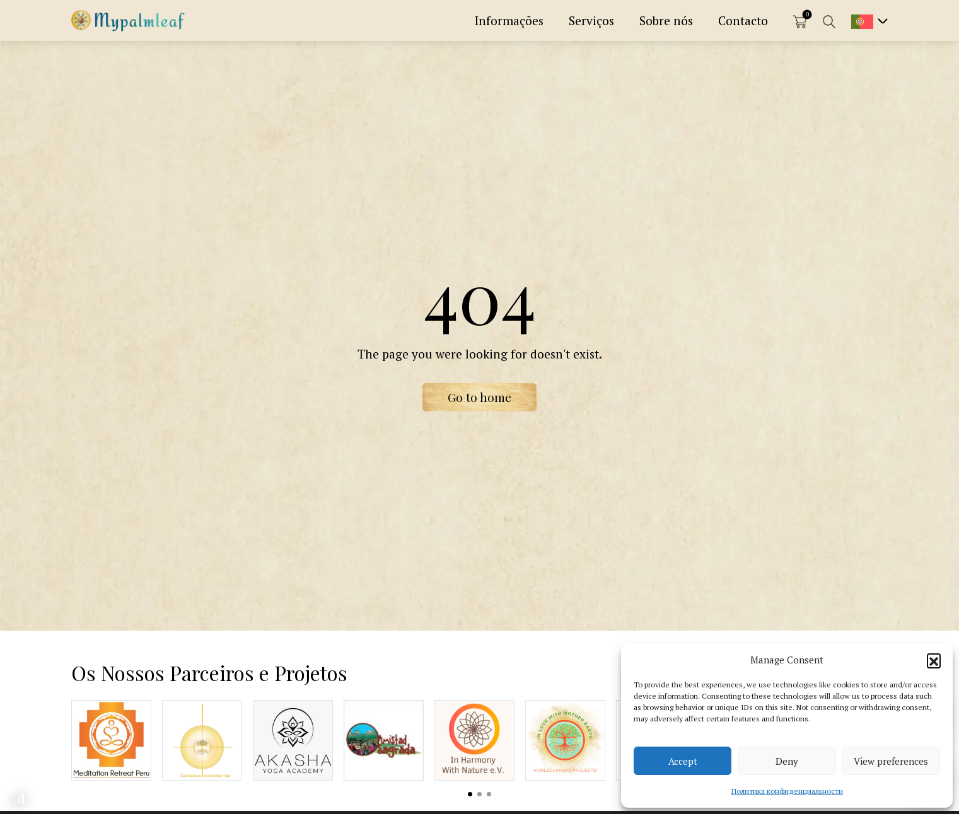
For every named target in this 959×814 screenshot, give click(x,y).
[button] (933, 660)
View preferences (891, 761)
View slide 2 (479, 794)
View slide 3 (489, 794)
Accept (682, 761)
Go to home (479, 397)
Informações (509, 20)
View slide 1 (470, 794)
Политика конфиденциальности (787, 791)
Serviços (591, 20)
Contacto (743, 20)
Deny (787, 761)
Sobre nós (666, 20)
